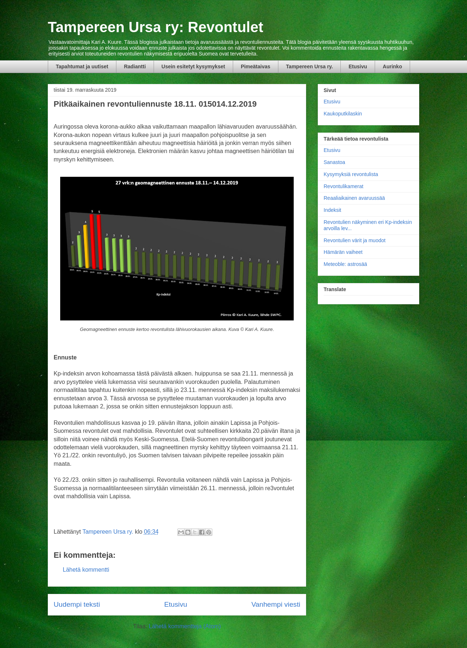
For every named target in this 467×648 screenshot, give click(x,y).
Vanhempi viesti (275, 604)
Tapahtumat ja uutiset (82, 66)
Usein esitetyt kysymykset (193, 66)
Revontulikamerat (343, 186)
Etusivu (357, 66)
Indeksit (332, 210)
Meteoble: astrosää (345, 264)
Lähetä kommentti (86, 570)
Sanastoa (334, 162)
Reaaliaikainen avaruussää (354, 198)
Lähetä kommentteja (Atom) (185, 626)
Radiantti (135, 66)
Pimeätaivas (255, 66)
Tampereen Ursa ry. (309, 66)
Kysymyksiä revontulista (351, 174)
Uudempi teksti (77, 604)
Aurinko (392, 66)
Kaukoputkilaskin (343, 114)
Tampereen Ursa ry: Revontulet (155, 27)
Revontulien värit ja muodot (355, 240)
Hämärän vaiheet (343, 252)
